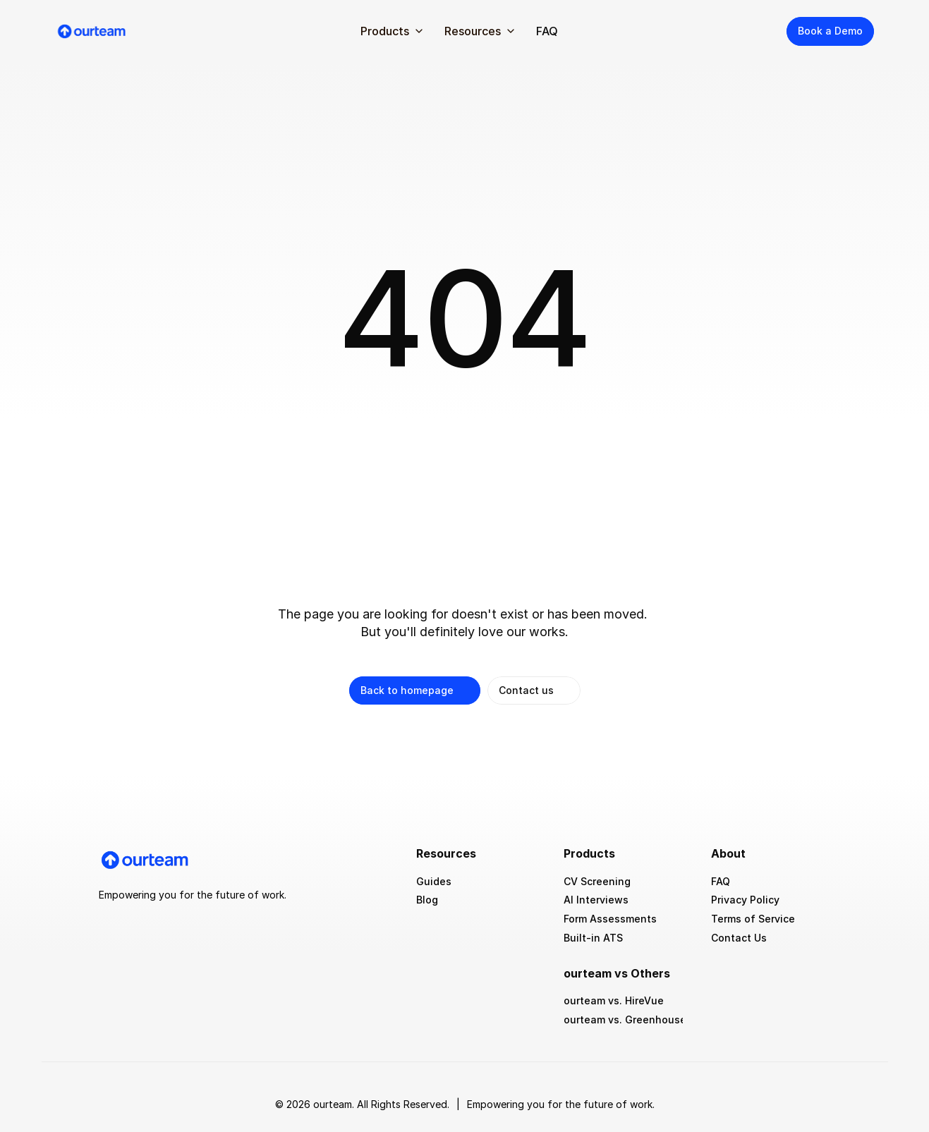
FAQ (547, 31)
